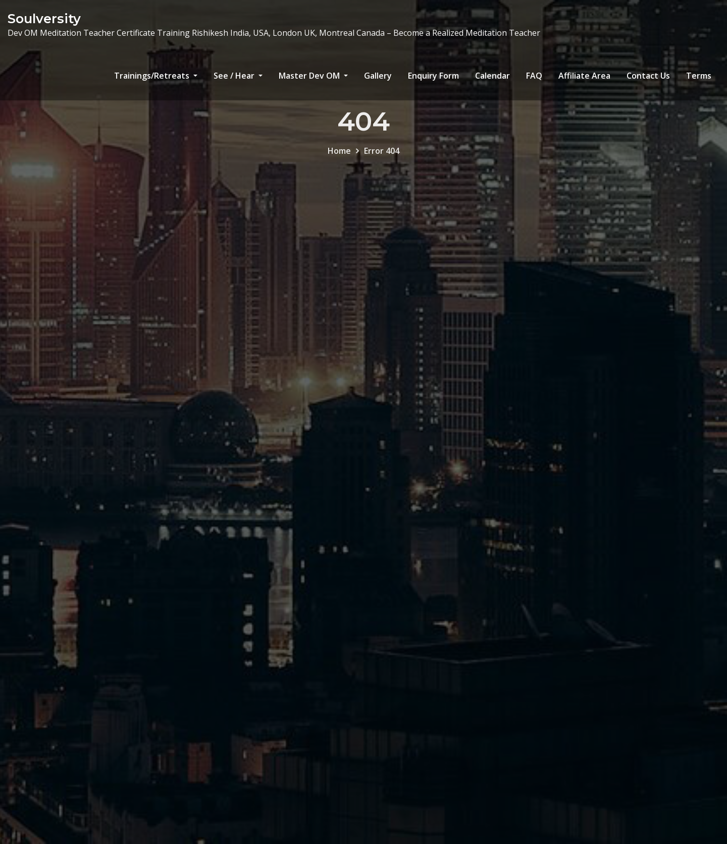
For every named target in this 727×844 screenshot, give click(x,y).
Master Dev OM (313, 75)
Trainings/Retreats (155, 75)
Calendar (492, 75)
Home (339, 156)
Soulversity (44, 18)
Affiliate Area (584, 75)
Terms (698, 75)
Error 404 (381, 156)
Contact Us (648, 75)
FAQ (534, 75)
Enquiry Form (433, 75)
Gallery (378, 75)
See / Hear (238, 75)
